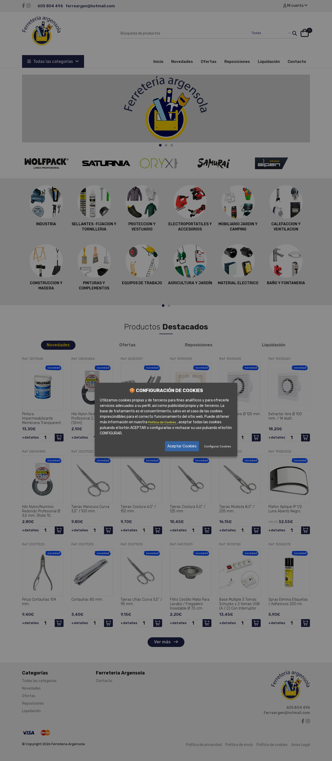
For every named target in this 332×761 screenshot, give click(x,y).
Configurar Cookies (217, 446)
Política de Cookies (162, 422)
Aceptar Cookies (182, 446)
